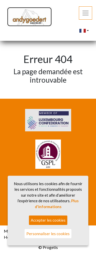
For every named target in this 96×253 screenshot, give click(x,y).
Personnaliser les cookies (48, 233)
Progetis (50, 247)
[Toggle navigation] (85, 13)
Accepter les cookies (48, 220)
